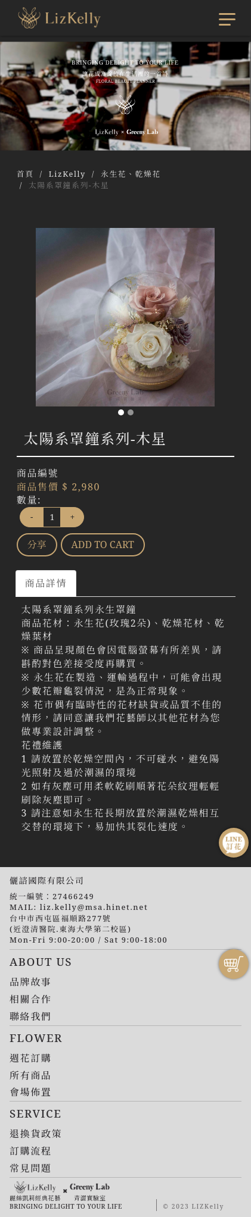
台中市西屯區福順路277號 (60, 918)
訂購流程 (30, 1150)
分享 (37, 544)
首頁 (25, 173)
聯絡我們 (30, 1016)
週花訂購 (30, 1058)
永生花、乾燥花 (131, 173)
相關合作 (30, 999)
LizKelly (67, 173)
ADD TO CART (103, 544)
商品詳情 (46, 583)
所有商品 (30, 1075)
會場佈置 (30, 1092)
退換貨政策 (36, 1133)
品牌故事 (30, 981)
